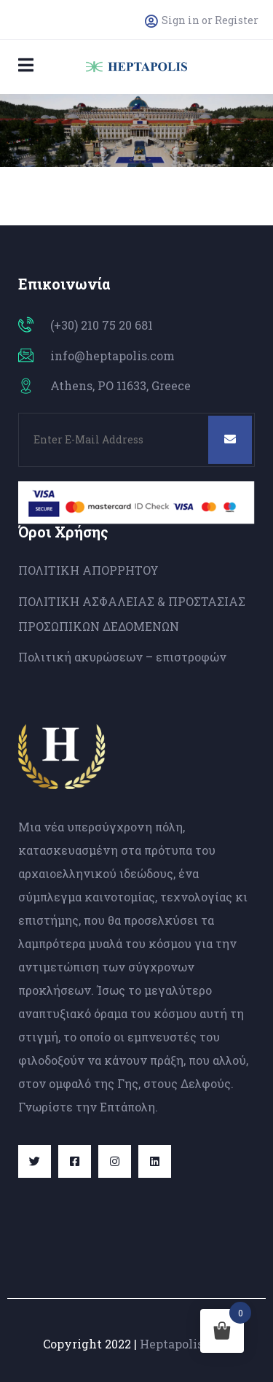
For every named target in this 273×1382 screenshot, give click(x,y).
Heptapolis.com (185, 1343)
